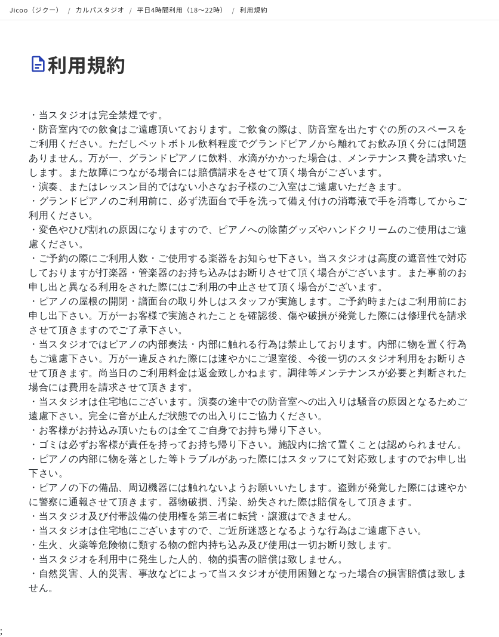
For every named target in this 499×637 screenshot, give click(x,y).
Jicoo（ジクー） (36, 9)
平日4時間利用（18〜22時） (182, 9)
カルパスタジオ (100, 9)
